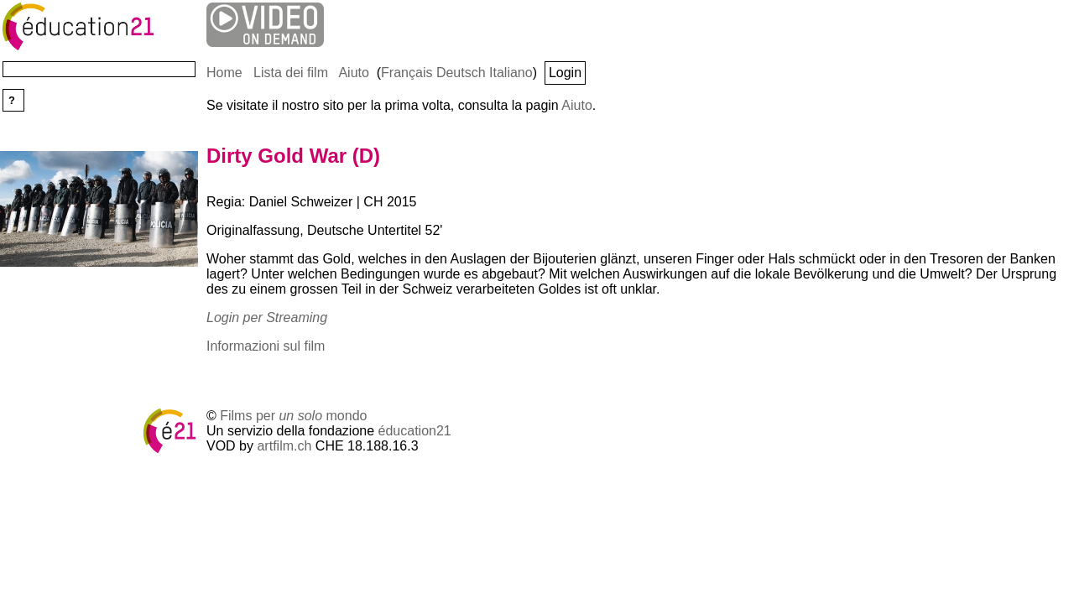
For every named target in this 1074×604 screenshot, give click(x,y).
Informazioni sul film (265, 346)
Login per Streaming (266, 317)
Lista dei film (290, 72)
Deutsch (461, 72)
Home (224, 72)
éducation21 (414, 431)
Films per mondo (293, 416)
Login (565, 72)
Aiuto (353, 72)
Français (406, 72)
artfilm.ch (284, 446)
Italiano (511, 72)
